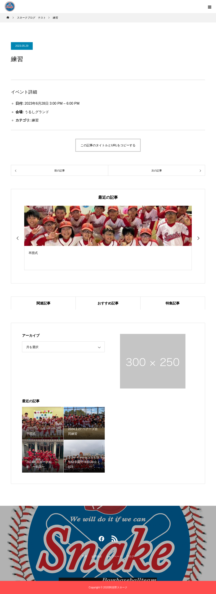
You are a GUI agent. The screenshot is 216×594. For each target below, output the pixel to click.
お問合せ (96, 556)
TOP (84, 556)
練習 (35, 120)
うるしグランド (37, 112)
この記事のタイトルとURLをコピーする (108, 145)
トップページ (114, 556)
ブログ (130, 556)
